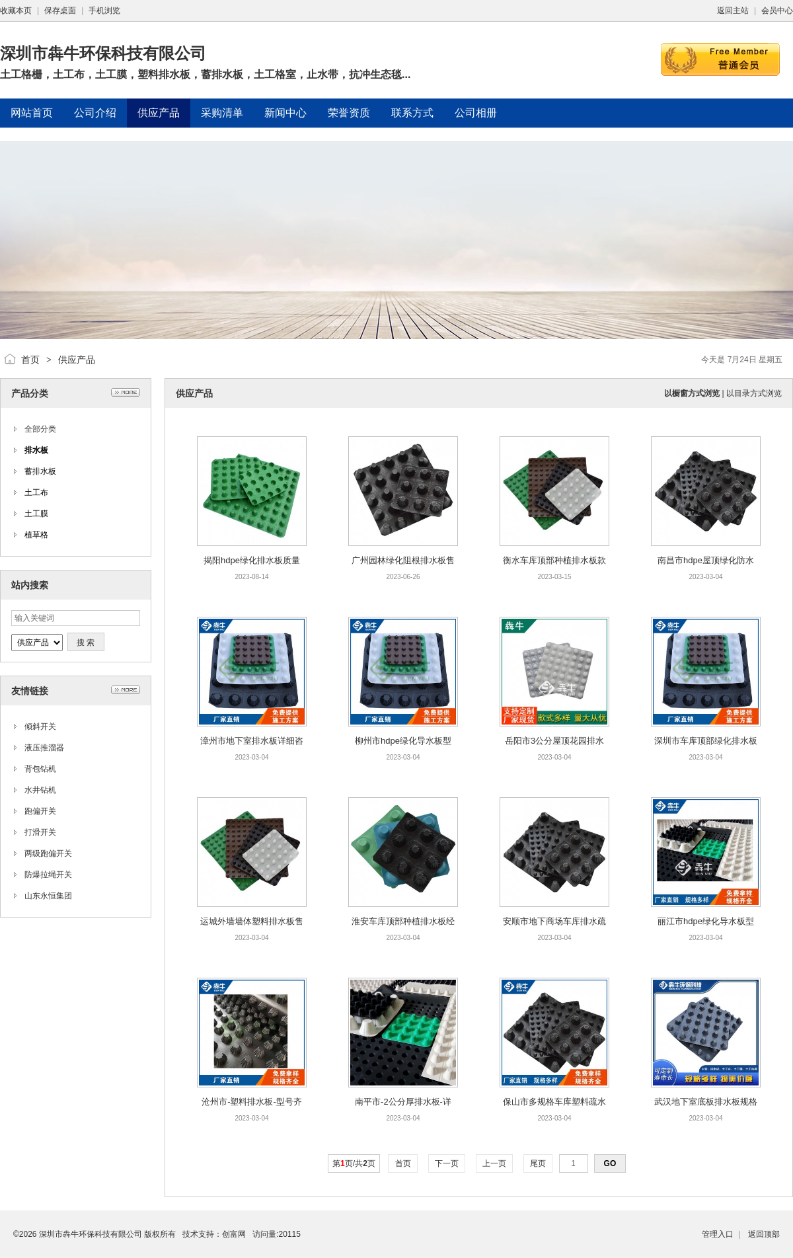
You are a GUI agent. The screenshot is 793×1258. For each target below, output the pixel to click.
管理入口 (718, 1234)
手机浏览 (104, 10)
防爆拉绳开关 (48, 874)
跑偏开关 (40, 811)
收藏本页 (16, 10)
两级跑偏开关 (48, 853)
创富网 (234, 1234)
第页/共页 (353, 1163)
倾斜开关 (40, 726)
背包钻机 (40, 768)
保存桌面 (60, 10)
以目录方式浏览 (754, 393)
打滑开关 (40, 832)
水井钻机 (40, 790)
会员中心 (777, 10)
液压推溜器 (44, 747)
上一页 (494, 1163)
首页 (30, 359)
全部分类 (40, 429)
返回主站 (733, 10)
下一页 (447, 1163)
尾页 (538, 1163)
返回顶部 (764, 1234)
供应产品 (76, 359)
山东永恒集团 (48, 895)
